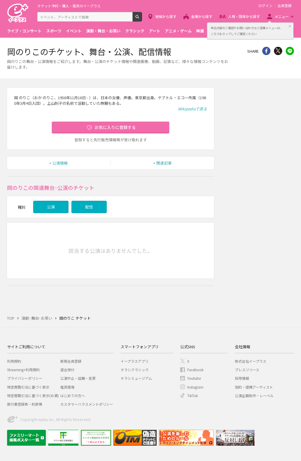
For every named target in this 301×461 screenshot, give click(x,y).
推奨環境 (67, 386)
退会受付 (67, 369)
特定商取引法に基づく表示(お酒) (33, 395)
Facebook (195, 369)
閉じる (289, 26)
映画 (200, 31)
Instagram (195, 386)
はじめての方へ (72, 395)
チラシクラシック (135, 369)
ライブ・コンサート (24, 31)
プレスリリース (247, 369)
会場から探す (201, 16)
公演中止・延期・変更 (78, 378)
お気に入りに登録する (115, 127)
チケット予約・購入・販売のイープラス (69, 5)
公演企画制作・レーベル (254, 395)
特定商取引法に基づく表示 (28, 386)
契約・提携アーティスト (254, 386)
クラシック (134, 31)
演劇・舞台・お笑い (103, 31)
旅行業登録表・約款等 (24, 404)
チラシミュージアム (136, 378)
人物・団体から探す (244, 16)
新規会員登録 (70, 361)
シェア (266, 51)
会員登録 (284, 6)
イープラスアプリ (134, 361)
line (290, 51)
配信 (89, 207)
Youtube (194, 378)
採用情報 (242, 378)
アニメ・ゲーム (178, 31)
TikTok (192, 395)
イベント (73, 31)
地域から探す (165, 16)
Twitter (278, 51)
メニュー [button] (282, 16)
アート (154, 31)
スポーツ (53, 31)
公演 (51, 207)
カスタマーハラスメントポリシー (86, 404)
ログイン (265, 6)
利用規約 (14, 361)
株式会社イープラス (250, 361)
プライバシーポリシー (24, 378)
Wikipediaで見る (192, 109)
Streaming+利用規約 (23, 369)
